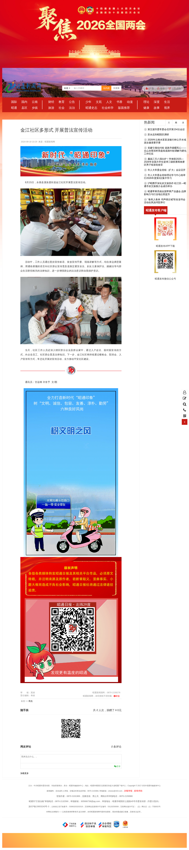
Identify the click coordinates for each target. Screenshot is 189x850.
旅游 (51, 107)
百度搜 (116, 88)
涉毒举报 (128, 791)
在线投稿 (174, 88)
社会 (62, 107)
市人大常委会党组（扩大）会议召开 (166, 170)
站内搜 (106, 88)
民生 (31, 701)
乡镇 (35, 107)
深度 (157, 101)
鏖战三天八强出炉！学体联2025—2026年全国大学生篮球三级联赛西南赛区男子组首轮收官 (164, 162)
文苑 (99, 101)
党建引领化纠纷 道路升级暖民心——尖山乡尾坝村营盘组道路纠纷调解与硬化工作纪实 (165, 151)
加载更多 (24, 773)
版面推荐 (124, 107)
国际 (14, 101)
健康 (146, 107)
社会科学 (108, 107)
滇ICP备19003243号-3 (38, 806)
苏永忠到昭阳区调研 (158, 134)
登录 (161, 88)
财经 (51, 101)
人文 (109, 101)
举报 (117, 696)
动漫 (130, 101)
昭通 (14, 107)
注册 (150, 88)
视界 (167, 107)
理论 (146, 101)
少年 (88, 101)
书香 (119, 101)
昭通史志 (91, 107)
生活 (167, 101)
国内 (24, 101)
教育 (62, 101)
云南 (35, 101)
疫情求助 (138, 791)
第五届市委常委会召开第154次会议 (166, 129)
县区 (24, 107)
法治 (72, 107)
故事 (157, 107)
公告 (72, 101)
